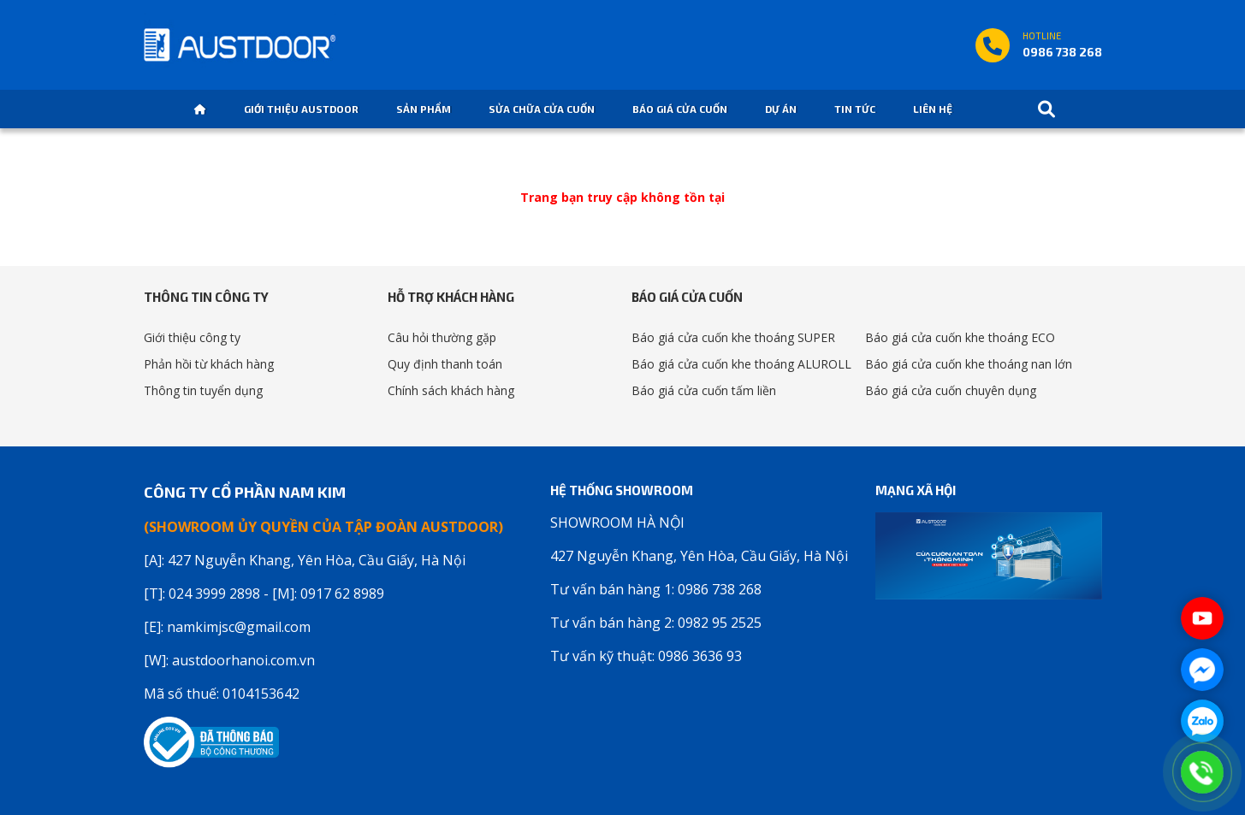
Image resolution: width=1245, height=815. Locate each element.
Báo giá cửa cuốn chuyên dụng (950, 390)
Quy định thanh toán (445, 364)
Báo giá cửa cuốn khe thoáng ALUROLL (741, 364)
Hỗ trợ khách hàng (451, 296)
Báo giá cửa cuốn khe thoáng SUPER (733, 337)
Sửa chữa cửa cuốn (542, 109)
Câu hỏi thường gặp (442, 337)
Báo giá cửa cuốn (679, 109)
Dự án (781, 109)
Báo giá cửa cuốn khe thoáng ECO (960, 337)
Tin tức (854, 109)
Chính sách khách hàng (451, 390)
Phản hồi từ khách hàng (209, 364)
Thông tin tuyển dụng (203, 390)
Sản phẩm (423, 109)
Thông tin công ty (206, 296)
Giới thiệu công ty (192, 337)
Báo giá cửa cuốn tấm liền (703, 390)
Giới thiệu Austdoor (301, 109)
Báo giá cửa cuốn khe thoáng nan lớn (968, 364)
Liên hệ (932, 109)
